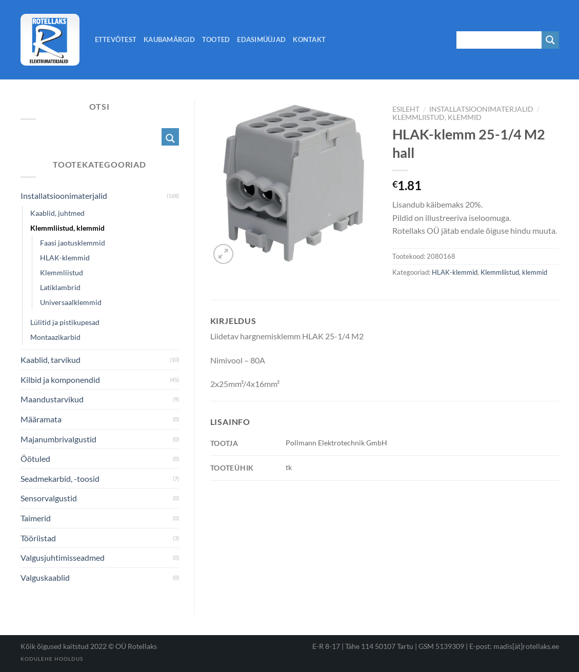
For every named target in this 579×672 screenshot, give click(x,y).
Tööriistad (38, 538)
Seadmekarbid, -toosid (60, 478)
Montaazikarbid (55, 337)
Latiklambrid (60, 287)
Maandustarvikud (52, 399)
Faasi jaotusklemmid (72, 242)
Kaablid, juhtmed (57, 213)
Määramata (41, 419)
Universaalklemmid (71, 302)
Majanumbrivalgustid (58, 439)
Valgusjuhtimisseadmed (63, 557)
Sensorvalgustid (49, 498)
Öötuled (35, 458)
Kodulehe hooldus (52, 659)
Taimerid (36, 518)
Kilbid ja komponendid (60, 379)
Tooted (216, 39)
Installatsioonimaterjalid (481, 109)
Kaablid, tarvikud (51, 359)
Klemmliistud (61, 272)
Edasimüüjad (261, 39)
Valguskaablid (45, 577)
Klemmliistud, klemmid (437, 117)
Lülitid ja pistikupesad (64, 322)
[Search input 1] (499, 40)
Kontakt (309, 39)
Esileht (406, 109)
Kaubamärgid (169, 39)
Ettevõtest (116, 39)
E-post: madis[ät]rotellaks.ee (514, 646)
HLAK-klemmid (454, 272)
